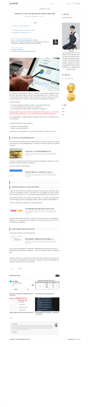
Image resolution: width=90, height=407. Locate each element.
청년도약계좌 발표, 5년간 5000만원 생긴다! (44, 323)
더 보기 (57, 305)
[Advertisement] (34, 285)
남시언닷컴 (14, 353)
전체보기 (49, 9)
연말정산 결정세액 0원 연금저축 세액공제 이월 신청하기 (21, 342)
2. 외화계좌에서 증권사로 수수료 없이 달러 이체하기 (23, 30)
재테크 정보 (35, 16)
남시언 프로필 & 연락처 (67, 17)
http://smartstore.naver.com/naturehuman (20, 38)
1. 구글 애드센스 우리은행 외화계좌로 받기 (21, 26)
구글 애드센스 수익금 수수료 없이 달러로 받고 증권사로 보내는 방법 (34, 14)
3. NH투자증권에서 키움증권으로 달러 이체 (21, 32)
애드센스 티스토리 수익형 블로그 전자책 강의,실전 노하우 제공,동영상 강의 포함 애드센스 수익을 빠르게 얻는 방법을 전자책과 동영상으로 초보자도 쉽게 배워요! (30, 42)
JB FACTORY (77, 368)
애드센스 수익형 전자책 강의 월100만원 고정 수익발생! (24, 40)
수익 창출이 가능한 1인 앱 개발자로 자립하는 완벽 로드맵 (23, 51)
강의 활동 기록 (42, 9)
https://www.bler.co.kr (15, 47)
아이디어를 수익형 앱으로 (17, 49)
